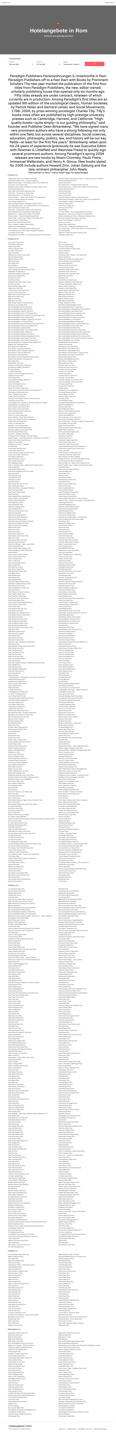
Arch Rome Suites (14, 280)
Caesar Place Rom (14, 926)
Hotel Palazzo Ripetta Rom (17, 201)
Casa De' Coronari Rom (66, 377)
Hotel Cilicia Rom (64, 1003)
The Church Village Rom (66, 1228)
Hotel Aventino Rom (14, 978)
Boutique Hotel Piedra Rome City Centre (71, 924)
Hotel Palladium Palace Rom (67, 594)
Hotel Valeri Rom (13, 1161)
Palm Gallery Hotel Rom (16, 1195)
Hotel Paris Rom (13, 1101)
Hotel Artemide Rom (14, 475)
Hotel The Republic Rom (66, 656)
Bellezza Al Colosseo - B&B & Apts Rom (21, 1345)
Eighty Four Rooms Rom (66, 425)
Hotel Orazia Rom (14, 1095)
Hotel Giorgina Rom (14, 1281)
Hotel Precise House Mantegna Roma (20, 602)
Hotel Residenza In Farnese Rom (69, 621)
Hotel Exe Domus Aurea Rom (67, 1030)
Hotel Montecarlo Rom (65, 1084)
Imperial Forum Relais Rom (17, 681)
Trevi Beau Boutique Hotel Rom (68, 1236)
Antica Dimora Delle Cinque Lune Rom (20, 899)
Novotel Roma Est (14, 735)
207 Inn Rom (62, 242)
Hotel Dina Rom (13, 1022)
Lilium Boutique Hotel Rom (16, 1178)
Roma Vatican (12, 789)
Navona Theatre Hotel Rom (17, 1190)
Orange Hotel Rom (64, 742)
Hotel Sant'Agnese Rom (16, 1385)
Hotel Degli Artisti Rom (65, 502)
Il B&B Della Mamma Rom (16, 679)
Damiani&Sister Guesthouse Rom (19, 405)
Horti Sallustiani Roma (15, 463)
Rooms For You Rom (65, 1321)
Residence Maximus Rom (66, 1205)
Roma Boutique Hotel (15, 785)
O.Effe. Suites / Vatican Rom (17, 740)
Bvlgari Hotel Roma (64, 183)
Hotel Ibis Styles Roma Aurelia (68, 540)
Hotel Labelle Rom (64, 1283)
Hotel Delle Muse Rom (65, 1018)
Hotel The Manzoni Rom (16, 1389)
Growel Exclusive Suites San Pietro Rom (21, 452)
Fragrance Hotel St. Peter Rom (68, 951)
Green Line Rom (63, 450)
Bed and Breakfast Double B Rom (19, 909)
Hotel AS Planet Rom (65, 1263)
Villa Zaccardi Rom (14, 877)
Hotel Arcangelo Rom (65, 974)
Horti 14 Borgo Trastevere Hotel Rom (70, 461)
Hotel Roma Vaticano (65, 1302)
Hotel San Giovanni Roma (66, 640)
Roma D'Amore (13, 787)
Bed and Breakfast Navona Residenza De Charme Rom (26, 323)
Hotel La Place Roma (15, 559)
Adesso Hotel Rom (64, 251)
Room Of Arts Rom (14, 802)
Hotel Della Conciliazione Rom (68, 509)
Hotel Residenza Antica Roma (17, 619)
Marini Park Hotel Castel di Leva (68, 1182)
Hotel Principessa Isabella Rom (68, 604)
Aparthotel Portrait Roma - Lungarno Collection (23, 180)
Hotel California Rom (15, 986)
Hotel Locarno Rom (64, 195)
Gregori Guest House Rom (67, 957)
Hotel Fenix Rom (63, 527)
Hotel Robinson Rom (15, 1302)
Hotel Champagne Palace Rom (68, 492)
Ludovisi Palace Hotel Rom (67, 706)
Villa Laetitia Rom (64, 875)
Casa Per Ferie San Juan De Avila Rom (21, 930)
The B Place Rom (64, 1226)
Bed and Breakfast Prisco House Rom (70, 325)
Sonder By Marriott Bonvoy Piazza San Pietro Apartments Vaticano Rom (31, 819)
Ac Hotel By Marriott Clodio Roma (69, 248)
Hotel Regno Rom (14, 1115)
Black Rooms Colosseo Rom (67, 361)
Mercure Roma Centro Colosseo (18, 717)
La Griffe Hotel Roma (15, 690)
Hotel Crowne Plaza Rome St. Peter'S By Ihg (72, 498)
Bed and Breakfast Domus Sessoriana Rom (72, 907)
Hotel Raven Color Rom (15, 611)
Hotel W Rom (62, 210)
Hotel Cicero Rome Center (67, 494)
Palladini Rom (12, 1403)
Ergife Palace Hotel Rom (66, 430)
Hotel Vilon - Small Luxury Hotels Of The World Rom (25, 210)
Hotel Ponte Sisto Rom (65, 600)
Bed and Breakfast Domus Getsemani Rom (22, 907)
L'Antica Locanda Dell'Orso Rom (18, 1174)
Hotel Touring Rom (64, 1310)
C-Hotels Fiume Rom (15, 371)
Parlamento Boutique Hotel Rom (68, 1195)
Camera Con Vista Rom (66, 371)
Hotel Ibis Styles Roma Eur (16, 542)
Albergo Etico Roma (14, 895)
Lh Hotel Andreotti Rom (15, 1176)
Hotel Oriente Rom (64, 1292)
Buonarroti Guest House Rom (68, 367)
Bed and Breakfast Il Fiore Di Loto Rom (20, 1343)
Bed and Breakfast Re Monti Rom (69, 328)
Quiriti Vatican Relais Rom (16, 764)
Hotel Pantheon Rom (65, 596)
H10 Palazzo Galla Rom (16, 457)
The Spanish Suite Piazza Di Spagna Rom (72, 1234)
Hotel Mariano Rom (64, 1074)
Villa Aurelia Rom (13, 1242)
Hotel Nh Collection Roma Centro (19, 581)
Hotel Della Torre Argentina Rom (68, 1016)
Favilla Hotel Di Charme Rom (67, 947)
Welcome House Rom (15, 881)
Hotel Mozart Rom (14, 577)
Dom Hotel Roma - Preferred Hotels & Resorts (73, 185)
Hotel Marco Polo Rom (15, 1074)
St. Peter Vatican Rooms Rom (17, 823)
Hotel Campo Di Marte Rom (67, 484)
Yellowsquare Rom (14, 1416)
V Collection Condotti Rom (16, 1412)
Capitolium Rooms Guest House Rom (20, 1347)
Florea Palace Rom (14, 1351)
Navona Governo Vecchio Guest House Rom (72, 1317)
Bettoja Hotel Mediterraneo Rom (68, 359)
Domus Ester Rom (14, 943)
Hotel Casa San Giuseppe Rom (18, 995)
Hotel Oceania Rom (14, 1292)
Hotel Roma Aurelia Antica (16, 631)
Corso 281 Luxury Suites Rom (17, 185)
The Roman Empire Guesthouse (18, 846)
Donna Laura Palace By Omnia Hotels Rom (22, 419)
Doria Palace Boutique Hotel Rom (69, 419)
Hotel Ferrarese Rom (15, 1275)
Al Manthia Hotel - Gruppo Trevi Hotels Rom (72, 255)
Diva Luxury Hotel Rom (15, 413)
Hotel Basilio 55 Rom (15, 980)
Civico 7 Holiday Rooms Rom (17, 394)
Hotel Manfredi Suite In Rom (67, 1072)
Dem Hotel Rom (13, 1258)
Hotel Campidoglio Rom (15, 989)
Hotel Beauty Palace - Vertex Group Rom (21, 1265)
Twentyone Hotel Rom (15, 860)
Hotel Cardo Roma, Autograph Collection (21, 488)
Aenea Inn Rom (63, 253)
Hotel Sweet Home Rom (66, 1306)
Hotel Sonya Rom (13, 1145)
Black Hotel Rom (13, 361)
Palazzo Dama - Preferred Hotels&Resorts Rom (23, 216)
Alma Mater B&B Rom (65, 263)
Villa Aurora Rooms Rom (66, 873)
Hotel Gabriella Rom (65, 1036)
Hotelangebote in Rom (59, 31)
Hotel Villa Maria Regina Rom (17, 669)
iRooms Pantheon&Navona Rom (68, 683)
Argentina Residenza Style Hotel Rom (70, 282)
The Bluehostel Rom (14, 835)
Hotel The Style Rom (65, 658)
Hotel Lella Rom (13, 1285)
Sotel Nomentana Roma (16, 1224)
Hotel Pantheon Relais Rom (17, 596)
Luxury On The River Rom (66, 708)
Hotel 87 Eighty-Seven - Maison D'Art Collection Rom (75, 465)
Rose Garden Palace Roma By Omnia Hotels (22, 804)
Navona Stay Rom (14, 1319)
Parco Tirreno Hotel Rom (16, 754)
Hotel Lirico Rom (13, 1070)
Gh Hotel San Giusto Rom (16, 953)
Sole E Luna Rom (64, 817)
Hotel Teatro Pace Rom (65, 1147)
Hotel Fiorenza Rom (14, 1370)
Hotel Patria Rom (64, 1101)
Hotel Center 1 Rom (14, 1001)
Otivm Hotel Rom (64, 744)
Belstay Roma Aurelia (65, 344)
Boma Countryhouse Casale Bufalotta (70, 920)
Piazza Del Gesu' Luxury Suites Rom (70, 1319)
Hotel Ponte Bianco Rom (16, 1107)
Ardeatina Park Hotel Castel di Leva (19, 282)
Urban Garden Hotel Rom (66, 1238)
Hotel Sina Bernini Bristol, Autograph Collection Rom (25, 203)
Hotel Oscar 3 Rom (64, 1095)
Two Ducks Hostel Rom (66, 1410)
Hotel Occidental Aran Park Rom (18, 588)
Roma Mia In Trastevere (66, 787)
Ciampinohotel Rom (64, 934)
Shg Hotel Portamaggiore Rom (68, 1220)
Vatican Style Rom (64, 866)
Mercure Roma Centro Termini (68, 717)
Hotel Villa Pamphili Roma (66, 669)
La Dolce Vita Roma (64, 1174)
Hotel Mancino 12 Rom (15, 567)
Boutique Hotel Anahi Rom (16, 922)
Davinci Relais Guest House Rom (19, 407)
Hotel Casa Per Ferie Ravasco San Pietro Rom (23, 993)
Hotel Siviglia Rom (14, 1143)
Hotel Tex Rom (13, 1151)
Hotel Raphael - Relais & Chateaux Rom (71, 201)
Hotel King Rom (13, 1061)
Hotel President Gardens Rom (68, 602)
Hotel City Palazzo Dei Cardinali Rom (70, 1005)
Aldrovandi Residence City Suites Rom (70, 259)
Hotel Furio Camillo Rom (16, 1036)
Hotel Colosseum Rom (15, 1007)
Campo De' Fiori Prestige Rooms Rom (20, 373)
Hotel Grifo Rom (63, 1047)
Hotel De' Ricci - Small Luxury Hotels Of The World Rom (76, 500)
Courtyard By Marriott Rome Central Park (71, 402)
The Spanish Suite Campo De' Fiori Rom (21, 1234)
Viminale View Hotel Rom (66, 1244)
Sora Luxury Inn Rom (15, 821)
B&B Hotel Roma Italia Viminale (68, 1254)
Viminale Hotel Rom (64, 877)
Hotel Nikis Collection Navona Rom (19, 583)
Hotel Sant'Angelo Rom (15, 1132)
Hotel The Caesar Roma (16, 652)
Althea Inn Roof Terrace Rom (67, 265)
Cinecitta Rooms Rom (15, 937)
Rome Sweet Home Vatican (17, 1213)
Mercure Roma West (65, 719)
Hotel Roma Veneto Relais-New (68, 1122)
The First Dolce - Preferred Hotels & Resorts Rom (24, 228)
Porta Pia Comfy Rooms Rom (68, 758)
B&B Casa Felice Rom (15, 1335)
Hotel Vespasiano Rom (65, 665)
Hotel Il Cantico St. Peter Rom (17, 1053)
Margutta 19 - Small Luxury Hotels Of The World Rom (75, 214)
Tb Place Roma (63, 831)
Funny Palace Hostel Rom (16, 1356)
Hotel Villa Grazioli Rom (66, 667)
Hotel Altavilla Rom (64, 1260)
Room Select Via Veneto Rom (68, 802)
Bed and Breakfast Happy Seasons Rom (71, 1341)
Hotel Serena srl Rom (65, 1138)
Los (94, 64)
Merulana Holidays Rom (16, 721)
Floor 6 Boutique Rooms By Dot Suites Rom (22, 949)
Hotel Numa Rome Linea (16, 1093)
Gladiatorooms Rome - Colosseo (18, 444)
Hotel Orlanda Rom (14, 1294)
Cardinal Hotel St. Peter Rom (67, 375)
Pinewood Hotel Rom (65, 756)
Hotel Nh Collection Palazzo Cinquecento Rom (73, 197)
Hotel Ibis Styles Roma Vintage (68, 542)
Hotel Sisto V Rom (64, 1140)
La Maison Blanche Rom (66, 1395)
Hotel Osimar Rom (14, 1097)
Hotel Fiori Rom (13, 1279)
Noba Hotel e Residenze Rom (17, 1192)
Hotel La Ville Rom (14, 561)
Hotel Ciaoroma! (13, 494)
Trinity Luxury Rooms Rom (67, 858)
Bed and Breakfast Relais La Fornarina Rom (22, 914)
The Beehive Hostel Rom (66, 1408)
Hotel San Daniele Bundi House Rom (70, 1126)
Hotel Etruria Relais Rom (66, 523)
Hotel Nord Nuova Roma (66, 1088)
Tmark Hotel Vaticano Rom (16, 850)
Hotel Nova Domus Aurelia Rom (18, 1091)
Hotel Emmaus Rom (14, 1028)
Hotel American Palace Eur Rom (68, 469)
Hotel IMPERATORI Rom (66, 548)
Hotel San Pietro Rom (65, 1128)
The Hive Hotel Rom (14, 839)
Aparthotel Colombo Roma (16, 271)
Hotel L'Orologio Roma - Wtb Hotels (69, 554)
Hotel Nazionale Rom (65, 579)
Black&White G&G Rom (15, 363)
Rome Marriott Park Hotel (16, 796)
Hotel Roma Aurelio (14, 1122)
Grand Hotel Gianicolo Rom (17, 448)
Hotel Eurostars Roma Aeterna (18, 525)
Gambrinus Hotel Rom (65, 436)
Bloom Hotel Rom (64, 918)
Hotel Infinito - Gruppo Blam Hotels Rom (21, 1057)
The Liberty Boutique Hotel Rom (68, 841)
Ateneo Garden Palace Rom (17, 286)
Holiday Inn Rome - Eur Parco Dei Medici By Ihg (73, 459)
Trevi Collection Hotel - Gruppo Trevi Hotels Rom (23, 854)
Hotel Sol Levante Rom (15, 1387)
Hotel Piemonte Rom (65, 1105)
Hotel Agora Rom (13, 968)
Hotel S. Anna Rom (64, 1124)
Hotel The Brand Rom (15, 650)
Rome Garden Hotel (14, 1211)
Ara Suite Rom (63, 278)
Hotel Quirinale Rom (65, 606)
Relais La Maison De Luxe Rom (18, 771)
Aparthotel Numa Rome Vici (67, 271)
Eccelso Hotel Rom (14, 945)
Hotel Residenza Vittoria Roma (68, 623)
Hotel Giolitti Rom (64, 1043)
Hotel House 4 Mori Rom (66, 538)
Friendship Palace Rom (66, 1353)
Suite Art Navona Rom (65, 825)
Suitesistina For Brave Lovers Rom (19, 831)
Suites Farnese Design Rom (17, 829)
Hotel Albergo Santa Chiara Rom (69, 968)
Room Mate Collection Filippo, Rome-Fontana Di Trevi (25, 800)
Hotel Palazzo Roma (65, 1381)
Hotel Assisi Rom (13, 976)
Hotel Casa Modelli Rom (66, 488)
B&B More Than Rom (15, 301)
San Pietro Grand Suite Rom (67, 806)
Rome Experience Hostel (66, 1405)
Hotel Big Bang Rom (65, 1265)
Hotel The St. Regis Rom (66, 205)
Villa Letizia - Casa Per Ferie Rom (19, 1244)
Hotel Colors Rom (64, 1269)
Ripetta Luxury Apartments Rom (68, 781)
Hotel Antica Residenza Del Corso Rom (20, 471)
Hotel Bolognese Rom (15, 1267)
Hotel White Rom (63, 673)
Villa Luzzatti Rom (64, 1414)
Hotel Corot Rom (13, 1011)
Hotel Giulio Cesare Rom (16, 534)
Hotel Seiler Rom (13, 1306)
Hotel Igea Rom (63, 1051)
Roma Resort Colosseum (16, 1209)
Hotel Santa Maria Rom (66, 1132)
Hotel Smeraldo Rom (65, 1143)
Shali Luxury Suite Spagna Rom (68, 812)
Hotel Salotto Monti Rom (16, 1126)
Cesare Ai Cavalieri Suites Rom (18, 388)
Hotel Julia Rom (63, 1057)
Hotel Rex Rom (63, 625)
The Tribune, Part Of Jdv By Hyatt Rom (20, 848)
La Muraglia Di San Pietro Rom (18, 692)
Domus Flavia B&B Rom (66, 415)
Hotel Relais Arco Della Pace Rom (69, 1115)
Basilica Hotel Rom (14, 905)
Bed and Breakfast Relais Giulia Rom (20, 332)
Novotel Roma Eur (64, 735)
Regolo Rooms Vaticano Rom (68, 767)
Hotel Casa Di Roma (14, 1368)
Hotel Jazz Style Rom (65, 552)
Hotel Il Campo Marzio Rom (67, 544)
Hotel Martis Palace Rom (16, 569)
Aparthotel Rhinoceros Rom (67, 180)
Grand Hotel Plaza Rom (66, 189)
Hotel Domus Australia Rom (17, 515)
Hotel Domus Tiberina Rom (67, 1271)
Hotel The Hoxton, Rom (15, 656)
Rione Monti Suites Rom (16, 781)
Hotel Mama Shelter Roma (67, 565)
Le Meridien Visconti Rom (66, 692)
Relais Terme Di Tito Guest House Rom (71, 1403)
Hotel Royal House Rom (66, 638)
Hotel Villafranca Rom (65, 671)
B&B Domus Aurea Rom (16, 296)
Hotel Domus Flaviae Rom (66, 515)
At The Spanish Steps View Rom (18, 1254)
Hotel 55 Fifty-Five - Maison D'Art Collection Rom (74, 463)
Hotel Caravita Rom (64, 191)
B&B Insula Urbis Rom (15, 1339)
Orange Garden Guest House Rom (19, 742)
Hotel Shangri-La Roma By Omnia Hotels (21, 646)
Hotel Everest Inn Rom (15, 1273)
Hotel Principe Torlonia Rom (17, 604)
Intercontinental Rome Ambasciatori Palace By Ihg (24, 212)
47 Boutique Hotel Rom (15, 244)
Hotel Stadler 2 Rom (65, 1387)
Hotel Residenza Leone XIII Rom (69, 1383)
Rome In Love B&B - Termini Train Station (71, 1211)
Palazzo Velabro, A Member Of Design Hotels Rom (74, 750)
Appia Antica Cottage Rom (16, 276)
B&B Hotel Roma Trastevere (67, 901)
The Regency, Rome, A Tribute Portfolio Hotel (73, 844)
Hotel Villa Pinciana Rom (16, 671)
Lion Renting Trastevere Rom (67, 1178)
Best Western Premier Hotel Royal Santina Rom (23, 357)
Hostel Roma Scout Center (67, 1362)
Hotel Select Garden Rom (66, 1136)
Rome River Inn (63, 796)
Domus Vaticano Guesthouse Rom (69, 1349)
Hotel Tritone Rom (64, 1157)
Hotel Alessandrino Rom (16, 970)
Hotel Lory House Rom (65, 563)
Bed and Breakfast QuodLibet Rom (19, 328)
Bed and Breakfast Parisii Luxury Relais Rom (22, 325)
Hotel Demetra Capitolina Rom (18, 1271)
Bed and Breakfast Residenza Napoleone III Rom (24, 336)
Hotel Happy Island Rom (16, 1372)
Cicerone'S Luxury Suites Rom (68, 390)
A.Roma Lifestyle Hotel (15, 248)
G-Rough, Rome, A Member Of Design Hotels (22, 436)
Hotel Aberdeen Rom (15, 966)
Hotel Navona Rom (14, 1088)
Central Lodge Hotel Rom (66, 932)
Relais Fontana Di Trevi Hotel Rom (19, 1203)
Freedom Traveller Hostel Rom (18, 1353)
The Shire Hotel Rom (65, 1232)
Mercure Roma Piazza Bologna (18, 1184)
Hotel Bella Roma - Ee (65, 1366)
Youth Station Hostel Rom (66, 1416)
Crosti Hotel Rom (64, 939)
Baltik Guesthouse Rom (15, 1256)
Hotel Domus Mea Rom (15, 1024)
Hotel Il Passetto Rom (65, 546)
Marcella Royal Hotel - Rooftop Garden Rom (22, 712)
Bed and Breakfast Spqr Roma (68, 1343)
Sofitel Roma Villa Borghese (17, 226)
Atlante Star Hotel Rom (15, 288)
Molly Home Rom (13, 725)
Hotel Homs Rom (13, 538)
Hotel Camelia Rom (64, 986)
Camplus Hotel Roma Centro (67, 926)
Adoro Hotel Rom (13, 253)
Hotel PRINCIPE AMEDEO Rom (68, 1300)
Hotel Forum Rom (14, 529)
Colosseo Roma (63, 398)
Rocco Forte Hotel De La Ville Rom (69, 220)
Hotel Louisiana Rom (65, 1376)
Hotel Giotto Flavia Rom (66, 1281)
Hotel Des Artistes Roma (16, 1020)
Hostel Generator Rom (65, 1358)
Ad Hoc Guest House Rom (16, 891)
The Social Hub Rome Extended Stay (70, 846)
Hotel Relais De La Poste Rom (18, 1118)
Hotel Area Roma (13, 473)
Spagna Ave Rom (64, 821)
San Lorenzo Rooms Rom (66, 1217)
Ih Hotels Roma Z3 (64, 677)
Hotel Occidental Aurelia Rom (67, 588)
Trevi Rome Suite (13, 856)
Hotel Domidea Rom (14, 513)
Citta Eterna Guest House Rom (18, 392)
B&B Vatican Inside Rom (66, 301)
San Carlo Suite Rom (15, 806)
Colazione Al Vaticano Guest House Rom (71, 937)
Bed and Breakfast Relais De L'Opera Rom (72, 330)
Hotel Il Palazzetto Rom (15, 546)
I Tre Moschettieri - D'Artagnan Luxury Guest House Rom (26, 677)
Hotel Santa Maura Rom (16, 1134)
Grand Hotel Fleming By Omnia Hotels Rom (72, 446)
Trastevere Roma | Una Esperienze (69, 852)
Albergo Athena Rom (15, 893)
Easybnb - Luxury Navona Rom (18, 425)
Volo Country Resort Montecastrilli (19, 879)
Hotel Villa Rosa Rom (15, 1167)
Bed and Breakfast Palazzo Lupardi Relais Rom (73, 323)
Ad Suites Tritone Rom (15, 251)
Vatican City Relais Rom (16, 866)
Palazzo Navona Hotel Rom (17, 748)
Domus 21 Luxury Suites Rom (17, 415)
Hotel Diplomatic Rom (65, 1022)
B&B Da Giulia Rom (64, 1335)
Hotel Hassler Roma (64, 193)
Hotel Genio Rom (64, 529)
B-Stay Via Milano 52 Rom (66, 303)
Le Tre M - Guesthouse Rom (17, 694)
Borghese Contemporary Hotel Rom (19, 365)
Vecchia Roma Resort (15, 869)
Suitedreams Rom (64, 827)
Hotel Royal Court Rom (15, 638)
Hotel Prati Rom (63, 1298)
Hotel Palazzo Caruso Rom (67, 592)
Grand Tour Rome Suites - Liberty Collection (22, 957)
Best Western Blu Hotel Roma (68, 346)
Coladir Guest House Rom (16, 396)
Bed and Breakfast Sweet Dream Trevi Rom (22, 338)
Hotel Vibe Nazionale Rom (16, 1165)
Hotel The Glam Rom (15, 654)
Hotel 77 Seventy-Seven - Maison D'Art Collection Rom (26, 465)
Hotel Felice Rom (64, 1273)
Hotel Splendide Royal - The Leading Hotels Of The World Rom (28, 205)
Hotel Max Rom (63, 1076)
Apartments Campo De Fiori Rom (69, 1333)
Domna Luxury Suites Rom (67, 413)
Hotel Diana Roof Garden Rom (18, 511)
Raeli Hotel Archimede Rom (67, 764)
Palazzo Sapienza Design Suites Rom (70, 748)
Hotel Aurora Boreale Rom (16, 1366)
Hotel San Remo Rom (15, 1130)
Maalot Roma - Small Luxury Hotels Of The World (24, 214)
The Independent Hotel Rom (67, 839)
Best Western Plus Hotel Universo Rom (71, 355)
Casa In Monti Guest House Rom (69, 1347)
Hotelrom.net (6, 2)
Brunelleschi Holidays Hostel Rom (19, 367)
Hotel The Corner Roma (66, 652)
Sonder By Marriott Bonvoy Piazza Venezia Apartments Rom (27, 1222)
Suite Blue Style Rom (15, 827)
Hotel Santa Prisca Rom (66, 1304)
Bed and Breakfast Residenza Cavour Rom (72, 914)
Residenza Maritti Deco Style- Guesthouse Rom (23, 777)
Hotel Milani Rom (64, 1080)
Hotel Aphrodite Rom (65, 471)
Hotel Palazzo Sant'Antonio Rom (18, 1099)
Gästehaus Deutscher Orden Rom (69, 454)
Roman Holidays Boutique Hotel (68, 789)
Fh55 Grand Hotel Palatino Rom (68, 432)
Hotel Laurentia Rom (14, 1068)
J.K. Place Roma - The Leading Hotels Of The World (75, 212)
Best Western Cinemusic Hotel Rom (19, 348)
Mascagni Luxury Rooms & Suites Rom (20, 715)
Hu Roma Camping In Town (17, 1313)
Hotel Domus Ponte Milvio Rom (18, 517)
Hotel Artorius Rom (14, 1263)
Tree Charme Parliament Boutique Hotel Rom (22, 1236)
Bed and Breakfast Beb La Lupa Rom (70, 307)
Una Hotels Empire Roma (16, 862)
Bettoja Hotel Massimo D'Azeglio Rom (20, 359)
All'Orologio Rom (13, 263)
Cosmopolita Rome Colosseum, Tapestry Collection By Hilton (27, 402)
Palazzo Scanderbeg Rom (16, 750)
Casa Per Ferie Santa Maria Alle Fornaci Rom (73, 930)
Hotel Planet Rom (64, 1296)
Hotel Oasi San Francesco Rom (68, 1093)
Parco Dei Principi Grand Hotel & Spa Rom (72, 218)
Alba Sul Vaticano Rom (15, 257)
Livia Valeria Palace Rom (16, 704)
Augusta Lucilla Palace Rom (67, 288)
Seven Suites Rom (14, 812)
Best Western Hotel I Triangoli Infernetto (21, 350)
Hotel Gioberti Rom (64, 531)
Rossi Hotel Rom (13, 1323)
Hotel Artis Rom (63, 475)
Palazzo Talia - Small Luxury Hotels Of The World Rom (25, 218)
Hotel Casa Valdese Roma (66, 997)
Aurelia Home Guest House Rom (18, 290)
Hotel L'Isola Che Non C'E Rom (18, 554)
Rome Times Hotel (14, 798)
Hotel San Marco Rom (15, 1128)
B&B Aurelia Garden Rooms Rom (19, 294)
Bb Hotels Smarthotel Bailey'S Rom (69, 305)
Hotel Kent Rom (63, 1059)
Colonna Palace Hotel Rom (67, 396)
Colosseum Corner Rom (16, 400)
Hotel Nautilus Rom (64, 1086)
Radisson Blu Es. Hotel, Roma (18, 220)
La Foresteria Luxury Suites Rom (69, 688)
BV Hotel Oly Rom (14, 369)
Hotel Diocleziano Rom (65, 511)
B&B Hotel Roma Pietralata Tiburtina (70, 899)
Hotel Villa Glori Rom (15, 667)
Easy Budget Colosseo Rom (67, 423)
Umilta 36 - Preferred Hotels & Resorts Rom (72, 232)
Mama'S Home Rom (65, 710)
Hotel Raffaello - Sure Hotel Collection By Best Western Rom (27, 1113)
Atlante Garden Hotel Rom (67, 286)
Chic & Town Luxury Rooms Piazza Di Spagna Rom (24, 390)
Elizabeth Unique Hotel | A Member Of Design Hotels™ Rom (27, 187)
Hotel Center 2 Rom (64, 1001)
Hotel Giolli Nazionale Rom (16, 1045)
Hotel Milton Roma (14, 573)
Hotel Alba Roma (63, 467)
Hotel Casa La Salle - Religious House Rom (72, 1368)
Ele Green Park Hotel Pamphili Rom (19, 427)
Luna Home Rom (13, 1399)
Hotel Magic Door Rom (65, 1070)
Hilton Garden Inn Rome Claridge (69, 457)
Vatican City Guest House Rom (18, 1240)
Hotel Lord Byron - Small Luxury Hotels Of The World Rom (27, 197)
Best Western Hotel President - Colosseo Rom (73, 353)
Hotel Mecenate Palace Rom (17, 571)
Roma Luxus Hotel (64, 222)
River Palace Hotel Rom (66, 783)
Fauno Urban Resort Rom (16, 947)
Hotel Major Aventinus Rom (17, 1378)
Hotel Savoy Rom (13, 644)
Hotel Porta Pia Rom (65, 1107)
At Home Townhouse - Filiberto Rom (70, 284)
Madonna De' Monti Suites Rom (18, 710)
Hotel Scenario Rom (64, 644)
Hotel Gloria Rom (64, 1370)
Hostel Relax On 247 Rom (16, 1362)
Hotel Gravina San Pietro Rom (18, 1047)
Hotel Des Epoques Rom (66, 1020)
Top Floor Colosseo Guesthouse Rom (70, 850)
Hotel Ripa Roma (13, 629)
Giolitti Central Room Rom (66, 442)
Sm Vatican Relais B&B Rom (17, 817)
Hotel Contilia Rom (14, 1009)
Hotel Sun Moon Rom (15, 1147)
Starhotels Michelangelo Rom (17, 825)
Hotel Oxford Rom (14, 590)
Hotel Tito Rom (13, 1153)
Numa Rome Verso (14, 737)
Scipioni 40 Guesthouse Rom (67, 810)
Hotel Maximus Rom (14, 1078)
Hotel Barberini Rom (14, 477)
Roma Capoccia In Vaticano (67, 785)
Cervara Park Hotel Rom (66, 386)
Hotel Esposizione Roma (16, 1030)
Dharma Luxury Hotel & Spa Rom (69, 411)
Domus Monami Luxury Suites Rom (69, 417)
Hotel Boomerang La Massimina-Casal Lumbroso (24, 982)
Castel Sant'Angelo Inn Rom (17, 384)
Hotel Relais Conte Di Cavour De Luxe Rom (72, 613)
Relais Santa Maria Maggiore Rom (69, 1203)
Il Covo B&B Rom (64, 679)
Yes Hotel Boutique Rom (16, 1247)
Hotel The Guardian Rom (66, 654)
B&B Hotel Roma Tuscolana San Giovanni (21, 903)
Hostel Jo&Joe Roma (15, 1360)
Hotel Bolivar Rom (64, 482)
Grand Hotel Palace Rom (16, 189)
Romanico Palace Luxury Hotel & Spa (20, 792)
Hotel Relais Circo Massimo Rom (18, 613)
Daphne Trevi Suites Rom (66, 941)
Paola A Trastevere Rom (66, 752)
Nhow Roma (12, 733)
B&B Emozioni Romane (66, 296)
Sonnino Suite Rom (64, 819)
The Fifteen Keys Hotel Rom (67, 837)
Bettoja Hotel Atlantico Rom (67, 357)
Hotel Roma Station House (67, 631)
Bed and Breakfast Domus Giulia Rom (70, 315)
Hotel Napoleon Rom (15, 579)
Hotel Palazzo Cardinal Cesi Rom (19, 592)
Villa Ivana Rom (63, 1242)
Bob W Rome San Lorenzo (16, 920)
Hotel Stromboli (63, 1145)
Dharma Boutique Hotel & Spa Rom (19, 411)
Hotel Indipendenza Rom (66, 1374)
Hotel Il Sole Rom (13, 1055)
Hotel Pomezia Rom (14, 1298)
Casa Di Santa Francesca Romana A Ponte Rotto (24, 928)
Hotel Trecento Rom (14, 1155)
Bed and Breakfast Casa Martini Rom (70, 311)
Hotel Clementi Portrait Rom (67, 496)
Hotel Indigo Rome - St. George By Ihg (20, 195)
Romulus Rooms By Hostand (17, 1215)
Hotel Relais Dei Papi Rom (67, 1118)
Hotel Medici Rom (64, 1078)
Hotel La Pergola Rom (15, 1063)
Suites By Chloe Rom (65, 1224)
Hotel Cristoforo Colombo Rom (18, 498)
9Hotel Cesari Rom (14, 246)
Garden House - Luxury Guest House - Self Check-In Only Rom (28, 438)
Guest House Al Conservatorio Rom (69, 452)
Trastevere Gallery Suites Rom (18, 852)
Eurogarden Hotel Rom (65, 945)
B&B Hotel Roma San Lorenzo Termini (20, 901)
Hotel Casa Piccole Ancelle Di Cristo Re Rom (72, 993)
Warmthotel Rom (63, 879)
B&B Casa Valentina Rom (66, 294)
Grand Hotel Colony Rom (66, 955)
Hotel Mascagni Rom (65, 569)
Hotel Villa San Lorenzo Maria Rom (69, 1167)
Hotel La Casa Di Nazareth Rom (18, 1283)
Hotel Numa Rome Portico (16, 586)
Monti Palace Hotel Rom (66, 725)
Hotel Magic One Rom (15, 1072)
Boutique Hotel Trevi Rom (66, 365)
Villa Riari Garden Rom (65, 235)
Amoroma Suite (13, 897)
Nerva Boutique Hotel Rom (67, 1190)
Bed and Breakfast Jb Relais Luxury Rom (71, 317)
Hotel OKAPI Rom (14, 1381)
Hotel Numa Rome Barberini (67, 1091)
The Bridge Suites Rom (65, 835)
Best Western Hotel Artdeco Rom (69, 348)
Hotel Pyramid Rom (64, 1111)
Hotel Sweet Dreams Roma (67, 646)
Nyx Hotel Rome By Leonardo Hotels (70, 737)
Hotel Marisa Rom (14, 1076)
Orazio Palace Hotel (14, 744)
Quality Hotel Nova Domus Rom (68, 762)
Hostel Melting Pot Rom (66, 1360)
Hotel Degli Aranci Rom (15, 502)
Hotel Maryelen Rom (14, 1290)
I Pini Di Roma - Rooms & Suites (68, 1313)
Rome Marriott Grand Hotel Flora (69, 794)
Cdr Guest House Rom (15, 386)
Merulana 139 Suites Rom (66, 1184)
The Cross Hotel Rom (15, 1230)
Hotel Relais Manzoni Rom (16, 1120)
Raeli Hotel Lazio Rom (15, 1199)
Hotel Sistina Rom (64, 1385)
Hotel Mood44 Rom (14, 575)
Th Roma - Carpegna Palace (67, 833)
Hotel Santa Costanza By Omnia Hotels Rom (72, 642)
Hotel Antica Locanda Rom (16, 972)
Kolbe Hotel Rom (13, 688)
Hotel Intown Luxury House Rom (68, 550)
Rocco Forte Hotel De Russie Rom (19, 222)
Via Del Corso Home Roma (67, 871)
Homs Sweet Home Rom (16, 461)
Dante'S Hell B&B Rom (65, 405)
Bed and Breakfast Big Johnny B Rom (20, 309)
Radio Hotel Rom (13, 1321)
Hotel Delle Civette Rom (16, 1018)
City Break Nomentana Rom (67, 392)
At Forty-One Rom (14, 284)
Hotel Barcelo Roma (64, 477)
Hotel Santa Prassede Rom (17, 1304)
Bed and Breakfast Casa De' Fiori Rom (20, 311)
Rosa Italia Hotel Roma (15, 1217)
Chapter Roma (63, 388)
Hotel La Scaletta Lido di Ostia (18, 1066)
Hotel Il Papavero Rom (15, 1374)
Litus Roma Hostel (64, 1397)
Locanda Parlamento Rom (66, 704)
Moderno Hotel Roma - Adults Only (69, 723)
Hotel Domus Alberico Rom (67, 513)
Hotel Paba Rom (63, 1294)
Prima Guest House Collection (18, 762)
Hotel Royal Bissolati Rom (66, 635)
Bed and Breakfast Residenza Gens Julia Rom (73, 334)
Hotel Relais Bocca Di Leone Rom (69, 611)
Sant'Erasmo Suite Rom (16, 810)
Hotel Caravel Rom (64, 486)
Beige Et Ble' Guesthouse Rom (18, 344)
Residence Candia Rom (15, 1205)
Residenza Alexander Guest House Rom (21, 775)
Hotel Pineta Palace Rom (16, 600)
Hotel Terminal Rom (64, 1149)
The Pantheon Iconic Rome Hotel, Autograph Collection (26, 230)
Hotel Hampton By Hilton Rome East (20, 1049)
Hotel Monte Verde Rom (16, 1084)
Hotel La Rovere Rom (65, 559)
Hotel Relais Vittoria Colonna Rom (69, 617)
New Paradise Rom (14, 731)
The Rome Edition (64, 230)
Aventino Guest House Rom (17, 292)
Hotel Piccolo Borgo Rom (16, 1105)
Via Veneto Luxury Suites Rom (18, 873)
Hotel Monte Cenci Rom (66, 573)
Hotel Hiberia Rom (64, 1049)
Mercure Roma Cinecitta (16, 719)
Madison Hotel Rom (64, 1180)
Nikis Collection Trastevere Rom (68, 733)
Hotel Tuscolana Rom (15, 1159)
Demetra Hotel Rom (64, 407)
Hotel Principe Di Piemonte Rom (68, 1109)
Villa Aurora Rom (63, 1325)
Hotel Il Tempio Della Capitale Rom (19, 548)
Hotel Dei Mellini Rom (15, 509)
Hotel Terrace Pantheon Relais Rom (70, 648)
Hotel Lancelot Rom (64, 1066)
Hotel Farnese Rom (14, 527)
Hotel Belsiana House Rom (67, 479)
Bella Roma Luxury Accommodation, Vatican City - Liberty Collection (30, 916)
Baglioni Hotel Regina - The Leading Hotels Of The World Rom (28, 183)
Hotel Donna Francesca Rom (17, 519)
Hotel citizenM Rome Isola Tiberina (19, 496)
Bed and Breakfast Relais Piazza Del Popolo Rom (74, 332)
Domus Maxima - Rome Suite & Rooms (20, 417)
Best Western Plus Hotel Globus (18, 918)
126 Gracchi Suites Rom (16, 242)
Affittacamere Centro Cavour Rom (19, 255)
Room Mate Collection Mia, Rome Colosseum (73, 800)
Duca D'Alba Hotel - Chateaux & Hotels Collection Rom (76, 421)
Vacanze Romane (14, 864)
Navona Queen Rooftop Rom (17, 729)
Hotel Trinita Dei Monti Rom (17, 1157)
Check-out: (39, 62)
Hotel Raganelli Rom (65, 608)
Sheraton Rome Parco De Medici (18, 814)
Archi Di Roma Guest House (67, 280)
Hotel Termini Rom (14, 1310)
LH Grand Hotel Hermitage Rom (18, 700)
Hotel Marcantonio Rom (15, 1288)
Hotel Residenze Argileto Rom (17, 625)
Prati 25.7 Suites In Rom (66, 760)
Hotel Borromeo (63, 982)
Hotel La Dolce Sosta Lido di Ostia (69, 1061)
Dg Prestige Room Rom (66, 409)
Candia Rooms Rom (65, 373)
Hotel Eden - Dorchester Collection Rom (21, 193)
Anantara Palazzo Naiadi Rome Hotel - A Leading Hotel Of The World (80, 178)
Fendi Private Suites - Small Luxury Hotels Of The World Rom (78, 187)
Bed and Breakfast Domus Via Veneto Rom (72, 1256)
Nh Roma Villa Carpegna (66, 731)
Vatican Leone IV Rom (15, 1325)
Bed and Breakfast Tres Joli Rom (69, 340)
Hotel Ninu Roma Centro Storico (68, 1378)
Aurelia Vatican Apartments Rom (68, 290)
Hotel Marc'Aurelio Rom (66, 567)
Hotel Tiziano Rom (14, 660)
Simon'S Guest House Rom (67, 814)
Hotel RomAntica (13, 1124)
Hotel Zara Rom (63, 1172)
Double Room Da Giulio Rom (17, 421)
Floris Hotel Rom (63, 949)
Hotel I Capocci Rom (65, 1372)
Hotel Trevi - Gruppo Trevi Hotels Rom (70, 1155)
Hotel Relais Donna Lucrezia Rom (19, 615)
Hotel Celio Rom (13, 999)
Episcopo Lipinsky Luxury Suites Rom (20, 430)
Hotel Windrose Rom (15, 1172)
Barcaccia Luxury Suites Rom (17, 305)
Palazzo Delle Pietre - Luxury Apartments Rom (73, 746)
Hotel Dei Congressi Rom (16, 506)
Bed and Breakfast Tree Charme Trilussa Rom (23, 340)
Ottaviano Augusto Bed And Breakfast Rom (72, 1401)
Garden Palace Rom (65, 438)
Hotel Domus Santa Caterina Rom (69, 1024)
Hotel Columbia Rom (65, 1007)
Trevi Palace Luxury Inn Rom (67, 854)
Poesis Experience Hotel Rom (17, 758)
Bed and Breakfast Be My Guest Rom (20, 307)
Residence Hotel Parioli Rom (67, 773)
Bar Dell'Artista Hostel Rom (67, 903)
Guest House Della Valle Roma (18, 454)
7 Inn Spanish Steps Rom (16, 889)
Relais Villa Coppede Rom (16, 773)
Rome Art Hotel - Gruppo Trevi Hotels (70, 792)
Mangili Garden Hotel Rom (16, 1182)
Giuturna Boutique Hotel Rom (17, 955)
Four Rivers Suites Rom (66, 434)
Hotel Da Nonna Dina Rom (16, 500)
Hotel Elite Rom (63, 1026)
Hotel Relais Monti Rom (66, 615)
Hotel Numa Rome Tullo (66, 586)
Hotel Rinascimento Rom (66, 627)
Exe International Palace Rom (17, 432)
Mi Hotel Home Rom (65, 721)
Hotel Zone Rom (13, 675)
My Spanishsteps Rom (65, 727)
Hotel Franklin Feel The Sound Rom (70, 1034)
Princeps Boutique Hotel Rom (17, 1197)
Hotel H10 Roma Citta (65, 536)
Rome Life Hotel (13, 794)
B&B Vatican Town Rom (15, 1341)
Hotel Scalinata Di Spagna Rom (68, 1134)
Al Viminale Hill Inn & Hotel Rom (68, 891)
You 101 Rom (62, 881)
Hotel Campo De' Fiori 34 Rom (18, 484)
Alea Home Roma (14, 261)
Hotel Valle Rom (63, 1161)
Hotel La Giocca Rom (65, 556)
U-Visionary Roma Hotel (16, 232)
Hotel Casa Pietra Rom (15, 490)
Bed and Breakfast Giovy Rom (68, 909)
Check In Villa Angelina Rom (17, 934)
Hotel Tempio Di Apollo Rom (67, 1308)
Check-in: (12, 62)
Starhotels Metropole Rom (66, 823)
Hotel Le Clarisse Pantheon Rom (69, 1068)
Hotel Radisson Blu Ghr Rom (17, 608)
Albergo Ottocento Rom (15, 259)
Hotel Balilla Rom (64, 978)
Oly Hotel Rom (63, 740)
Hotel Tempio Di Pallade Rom (17, 1149)
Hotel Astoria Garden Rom (66, 976)
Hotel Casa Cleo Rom (65, 1267)
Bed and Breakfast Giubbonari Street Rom (21, 912)
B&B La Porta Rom (14, 298)
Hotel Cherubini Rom (15, 1269)
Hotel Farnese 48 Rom (65, 525)
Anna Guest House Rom (66, 267)
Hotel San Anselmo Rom (16, 640)
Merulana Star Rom (14, 1186)
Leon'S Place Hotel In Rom (17, 696)
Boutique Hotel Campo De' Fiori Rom (70, 922)
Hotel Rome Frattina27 (65, 633)
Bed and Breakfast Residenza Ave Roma (21, 334)
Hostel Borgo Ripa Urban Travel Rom (20, 1358)
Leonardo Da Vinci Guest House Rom (70, 698)
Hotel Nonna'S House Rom (67, 583)
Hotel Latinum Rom (64, 561)
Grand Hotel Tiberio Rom (16, 450)
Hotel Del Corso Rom (15, 1016)
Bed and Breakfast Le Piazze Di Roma (20, 321)
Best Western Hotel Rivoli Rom (18, 355)
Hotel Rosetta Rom (14, 635)
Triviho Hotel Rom (14, 1238)
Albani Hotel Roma (64, 257)
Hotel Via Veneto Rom (65, 208)
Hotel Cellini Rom (64, 999)
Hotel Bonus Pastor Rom (66, 980)
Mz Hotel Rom (12, 1188)
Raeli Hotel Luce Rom (15, 767)
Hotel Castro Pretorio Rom (16, 492)
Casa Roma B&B (13, 382)
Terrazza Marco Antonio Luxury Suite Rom (21, 833)
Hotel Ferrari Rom (64, 1275)
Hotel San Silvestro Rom (66, 1130)
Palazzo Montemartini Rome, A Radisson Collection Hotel (76, 216)
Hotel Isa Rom (12, 552)
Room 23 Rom (63, 798)
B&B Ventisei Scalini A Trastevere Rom (20, 303)
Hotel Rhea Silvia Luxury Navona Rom (20, 627)
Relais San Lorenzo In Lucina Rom (69, 771)
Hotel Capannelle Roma (16, 486)
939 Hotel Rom (63, 889)
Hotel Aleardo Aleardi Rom (16, 469)
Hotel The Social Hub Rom (16, 658)
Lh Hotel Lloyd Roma (65, 1176)
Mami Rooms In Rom (65, 1315)
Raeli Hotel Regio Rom (15, 1201)
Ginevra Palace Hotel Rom (67, 953)
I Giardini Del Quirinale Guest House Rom (21, 1393)
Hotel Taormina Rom (14, 1308)
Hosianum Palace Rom (65, 962)
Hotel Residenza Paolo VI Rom (18, 623)
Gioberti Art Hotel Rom (15, 442)
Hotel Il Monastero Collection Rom (69, 1053)
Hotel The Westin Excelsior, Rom (18, 208)
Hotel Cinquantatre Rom (16, 1005)
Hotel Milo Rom (13, 1082)
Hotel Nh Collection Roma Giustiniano (70, 581)
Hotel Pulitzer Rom (14, 606)
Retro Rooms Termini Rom (67, 779)
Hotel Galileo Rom (14, 1038)
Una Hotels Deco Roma (66, 860)
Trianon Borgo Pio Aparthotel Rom (69, 856)
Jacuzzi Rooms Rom (14, 685)
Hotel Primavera (13, 1300)
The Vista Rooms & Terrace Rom (69, 848)
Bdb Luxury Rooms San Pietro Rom (69, 905)
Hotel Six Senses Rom (65, 203)
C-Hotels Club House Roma (67, 369)
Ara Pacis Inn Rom (14, 278)
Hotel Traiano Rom (64, 663)
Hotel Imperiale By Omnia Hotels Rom (20, 550)
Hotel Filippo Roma (64, 1277)
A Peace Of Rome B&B (65, 246)
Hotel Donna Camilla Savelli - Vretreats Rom (72, 517)
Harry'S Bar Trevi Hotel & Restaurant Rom (21, 191)
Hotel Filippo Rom (14, 1277)
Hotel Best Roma (13, 482)
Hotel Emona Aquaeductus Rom (18, 523)
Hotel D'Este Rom (14, 1014)
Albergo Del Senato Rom (66, 893)
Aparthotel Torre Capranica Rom (68, 273)
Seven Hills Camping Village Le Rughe (70, 1323)
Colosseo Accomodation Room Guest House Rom (24, 398)
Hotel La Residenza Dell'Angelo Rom (70, 1063)
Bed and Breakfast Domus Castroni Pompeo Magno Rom (26, 315)
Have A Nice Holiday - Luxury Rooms (70, 959)
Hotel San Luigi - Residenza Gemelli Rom (21, 642)
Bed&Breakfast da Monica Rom (68, 342)
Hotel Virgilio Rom (64, 1170)
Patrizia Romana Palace (66, 754)
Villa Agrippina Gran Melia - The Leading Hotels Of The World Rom (29, 235)
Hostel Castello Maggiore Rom (18, 964)
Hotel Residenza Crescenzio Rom (69, 619)
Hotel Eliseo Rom (64, 521)
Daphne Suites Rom (14, 941)
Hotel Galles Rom (64, 1038)
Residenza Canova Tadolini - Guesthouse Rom (73, 775)
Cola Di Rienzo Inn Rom (66, 394)
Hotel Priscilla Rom (14, 1111)
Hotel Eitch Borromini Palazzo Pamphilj (20, 521)
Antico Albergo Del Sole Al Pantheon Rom (21, 269)
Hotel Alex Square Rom (66, 970)
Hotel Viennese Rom (65, 1391)
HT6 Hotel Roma (63, 675)
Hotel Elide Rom (13, 1026)
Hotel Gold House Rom (65, 534)
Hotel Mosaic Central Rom (16, 1086)
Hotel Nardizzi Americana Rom (68, 1290)
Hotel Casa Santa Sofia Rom (67, 995)
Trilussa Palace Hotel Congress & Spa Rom (22, 858)
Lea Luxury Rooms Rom (66, 694)
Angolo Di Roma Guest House (18, 267)
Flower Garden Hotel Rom (16, 951)
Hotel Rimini (62, 1120)
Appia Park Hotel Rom (65, 276)
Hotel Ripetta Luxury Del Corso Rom (70, 629)
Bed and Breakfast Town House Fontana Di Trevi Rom (75, 338)
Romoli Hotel (62, 1213)
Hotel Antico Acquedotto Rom (67, 972)
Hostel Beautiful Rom (65, 1356)
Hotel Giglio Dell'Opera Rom (17, 1043)
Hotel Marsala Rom (64, 1288)
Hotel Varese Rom (14, 1163)
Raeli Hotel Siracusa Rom (66, 1201)
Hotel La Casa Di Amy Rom (17, 556)
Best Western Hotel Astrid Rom (68, 916)
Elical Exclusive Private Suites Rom (69, 427)
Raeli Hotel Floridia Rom (66, 1197)
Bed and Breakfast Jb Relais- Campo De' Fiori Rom (24, 319)
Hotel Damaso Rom (64, 1014)
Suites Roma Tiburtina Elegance (68, 829)
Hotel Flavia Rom (64, 1032)
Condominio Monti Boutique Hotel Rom (20, 939)
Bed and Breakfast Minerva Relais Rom (71, 321)
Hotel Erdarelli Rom (64, 1028)
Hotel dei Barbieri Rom (15, 504)
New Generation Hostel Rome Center (70, 1399)
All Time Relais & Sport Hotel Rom (69, 261)
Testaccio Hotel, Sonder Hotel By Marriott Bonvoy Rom (25, 1226)
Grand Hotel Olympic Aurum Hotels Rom (71, 448)
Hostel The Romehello (15, 1364)
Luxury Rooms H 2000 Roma (17, 1180)
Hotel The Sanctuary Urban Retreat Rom (71, 1151)
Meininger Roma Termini (16, 1317)
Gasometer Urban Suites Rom (68, 440)
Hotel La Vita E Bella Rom (16, 1376)
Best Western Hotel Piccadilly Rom (19, 353)
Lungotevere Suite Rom (15, 708)
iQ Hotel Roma (63, 681)
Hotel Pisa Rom (13, 1383)
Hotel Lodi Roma (63, 1285)
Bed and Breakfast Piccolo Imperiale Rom (71, 912)
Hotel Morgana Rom (64, 575)
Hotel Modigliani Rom (65, 1082)
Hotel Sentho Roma (14, 1138)
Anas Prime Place (64, 897)
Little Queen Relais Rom (16, 702)
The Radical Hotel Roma (16, 1232)
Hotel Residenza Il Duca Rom (17, 621)
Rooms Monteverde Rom (66, 1215)
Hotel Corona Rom (64, 1009)
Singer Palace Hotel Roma (67, 224)
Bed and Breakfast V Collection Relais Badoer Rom (24, 342)
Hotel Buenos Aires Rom (66, 984)
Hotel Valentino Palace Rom (67, 1159)
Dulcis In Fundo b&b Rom (16, 423)
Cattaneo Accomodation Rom (17, 1349)
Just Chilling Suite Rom (65, 685)
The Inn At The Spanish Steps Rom (69, 1230)
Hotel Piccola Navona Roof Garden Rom (71, 598)
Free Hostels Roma (64, 1351)
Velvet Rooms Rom (14, 871)
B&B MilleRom (63, 1339)
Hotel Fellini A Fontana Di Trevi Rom (19, 1032)
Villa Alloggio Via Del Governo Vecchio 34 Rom (73, 1412)
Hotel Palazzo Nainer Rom (16, 594)
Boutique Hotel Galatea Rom (17, 924)
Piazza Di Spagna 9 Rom (16, 756)
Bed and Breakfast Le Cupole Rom (69, 319)
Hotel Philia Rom (13, 1103)
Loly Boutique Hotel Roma (16, 706)
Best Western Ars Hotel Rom (17, 346)
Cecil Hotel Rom (13, 932)
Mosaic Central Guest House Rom (69, 1186)
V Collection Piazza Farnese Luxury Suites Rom (73, 862)
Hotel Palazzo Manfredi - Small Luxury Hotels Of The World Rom (79, 199)
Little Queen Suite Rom (65, 702)
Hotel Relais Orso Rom (15, 617)
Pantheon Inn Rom (14, 752)
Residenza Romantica (65, 1207)
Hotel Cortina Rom (64, 1011)
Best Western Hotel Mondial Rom (69, 350)
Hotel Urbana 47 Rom (15, 1391)
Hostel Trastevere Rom (65, 1364)
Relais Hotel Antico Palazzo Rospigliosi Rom (72, 769)
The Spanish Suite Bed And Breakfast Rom (22, 1410)
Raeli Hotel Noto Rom (65, 1199)
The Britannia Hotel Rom (16, 837)
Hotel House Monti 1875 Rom (17, 540)
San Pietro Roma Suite (15, 808)
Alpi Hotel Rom (13, 265)
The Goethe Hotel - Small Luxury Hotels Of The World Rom (77, 228)
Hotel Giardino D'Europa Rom (68, 1041)
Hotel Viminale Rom (14, 673)
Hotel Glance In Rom (65, 1045)
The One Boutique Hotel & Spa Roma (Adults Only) (24, 844)
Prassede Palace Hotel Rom (17, 760)
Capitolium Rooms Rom (15, 375)
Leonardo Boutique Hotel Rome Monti (70, 696)
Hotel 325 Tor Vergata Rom (67, 964)
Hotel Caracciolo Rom (15, 991)
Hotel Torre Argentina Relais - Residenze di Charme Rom (26, 663)
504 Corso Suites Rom (65, 244)
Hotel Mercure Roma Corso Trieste (69, 571)
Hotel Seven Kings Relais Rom (18, 1140)
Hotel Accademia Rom (65, 966)
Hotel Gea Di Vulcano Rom (17, 1041)
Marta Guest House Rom (66, 712)
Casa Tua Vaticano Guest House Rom (70, 382)
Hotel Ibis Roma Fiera (15, 1051)
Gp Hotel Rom (12, 446)
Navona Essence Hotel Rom (67, 1188)
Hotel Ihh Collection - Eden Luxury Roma (21, 544)
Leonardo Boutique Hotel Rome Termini (21, 698)
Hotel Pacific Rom (64, 1097)
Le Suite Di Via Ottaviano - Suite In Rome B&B (23, 1315)
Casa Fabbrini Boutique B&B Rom (19, 380)
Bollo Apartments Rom (65, 363)
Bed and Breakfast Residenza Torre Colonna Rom (74, 336)
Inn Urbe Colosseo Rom (66, 1393)
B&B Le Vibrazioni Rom (66, 298)
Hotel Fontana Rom (14, 1034)
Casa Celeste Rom (14, 377)
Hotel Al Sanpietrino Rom (16, 1260)
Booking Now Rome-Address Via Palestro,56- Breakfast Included (79, 1345)
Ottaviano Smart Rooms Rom (17, 746)
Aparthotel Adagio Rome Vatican (68, 269)
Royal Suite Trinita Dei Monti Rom (69, 804)
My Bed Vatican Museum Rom (18, 727)
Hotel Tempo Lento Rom (16, 648)
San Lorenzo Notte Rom (16, 1408)
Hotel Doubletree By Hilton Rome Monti (71, 519)
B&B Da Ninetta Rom (15, 1337)
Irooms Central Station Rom (17, 683)
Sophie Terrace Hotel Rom (66, 1222)
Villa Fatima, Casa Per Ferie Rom (19, 875)
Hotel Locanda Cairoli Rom (16, 563)
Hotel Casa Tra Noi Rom (16, 997)
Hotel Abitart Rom (13, 467)
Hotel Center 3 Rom (14, 1003)
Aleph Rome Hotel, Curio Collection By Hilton (22, 178)
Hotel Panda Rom (14, 1296)
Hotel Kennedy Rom (14, 1059)
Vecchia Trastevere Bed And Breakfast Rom (72, 869)
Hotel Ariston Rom (64, 473)
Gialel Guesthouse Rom (66, 1258)
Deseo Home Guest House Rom (18, 409)
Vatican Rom (62, 1240)
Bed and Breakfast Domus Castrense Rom (72, 313)
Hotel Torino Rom (64, 660)
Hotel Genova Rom (14, 531)
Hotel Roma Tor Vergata (16, 633)
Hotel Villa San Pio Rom (16, 1170)
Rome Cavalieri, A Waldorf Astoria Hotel (21, 224)
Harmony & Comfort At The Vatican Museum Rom (24, 959)
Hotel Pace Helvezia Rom (66, 590)
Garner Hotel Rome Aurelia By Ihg (19, 440)
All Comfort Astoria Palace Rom (68, 895)
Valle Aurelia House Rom (66, 864)
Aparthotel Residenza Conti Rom (18, 273)
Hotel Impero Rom (64, 1055)
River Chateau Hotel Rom (16, 783)
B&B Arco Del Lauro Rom (66, 292)
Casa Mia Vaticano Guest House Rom (70, 380)
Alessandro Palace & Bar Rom (18, 1333)
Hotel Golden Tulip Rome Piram (18, 536)
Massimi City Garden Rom (66, 715)
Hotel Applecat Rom (14, 974)
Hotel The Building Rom (66, 650)
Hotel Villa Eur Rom (64, 1165)
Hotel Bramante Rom (15, 984)
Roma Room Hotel (64, 1209)
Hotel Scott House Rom (15, 1136)
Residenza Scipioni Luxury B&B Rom (20, 779)
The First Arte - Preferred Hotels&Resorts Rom (73, 226)
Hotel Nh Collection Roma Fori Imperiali (21, 199)
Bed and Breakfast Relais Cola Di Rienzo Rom (23, 330)
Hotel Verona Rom (64, 1163)
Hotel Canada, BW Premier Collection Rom (72, 989)
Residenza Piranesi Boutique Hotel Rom (71, 777)
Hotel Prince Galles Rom (16, 1109)
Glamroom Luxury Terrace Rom (68, 444)
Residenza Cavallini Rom (16, 1207)
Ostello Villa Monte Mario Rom (68, 1192)
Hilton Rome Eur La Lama (16, 459)
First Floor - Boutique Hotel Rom (18, 434)
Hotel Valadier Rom (14, 665)
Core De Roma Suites (65, 400)
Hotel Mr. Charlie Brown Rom (67, 577)
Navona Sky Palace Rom (66, 729)
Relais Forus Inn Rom (15, 769)
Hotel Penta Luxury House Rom (18, 598)
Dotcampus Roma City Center (68, 943)
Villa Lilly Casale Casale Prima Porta (20, 1414)
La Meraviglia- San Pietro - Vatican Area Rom (73, 690)
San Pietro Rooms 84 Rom (67, 808)
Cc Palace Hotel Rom (65, 384)
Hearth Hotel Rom (14, 962)
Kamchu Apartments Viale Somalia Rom (21, 1395)
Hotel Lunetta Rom (14, 565)
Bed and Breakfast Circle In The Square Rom (22, 313)
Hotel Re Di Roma (64, 1113)
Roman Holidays (13, 1405)
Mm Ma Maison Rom (15, 723)
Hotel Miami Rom (13, 1080)
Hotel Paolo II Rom (64, 1099)
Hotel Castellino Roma (65, 490)
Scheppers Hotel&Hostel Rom (17, 1220)
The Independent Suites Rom (17, 841)
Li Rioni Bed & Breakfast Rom (17, 1397)
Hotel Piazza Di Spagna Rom (67, 1103)
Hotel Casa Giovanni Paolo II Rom (69, 991)
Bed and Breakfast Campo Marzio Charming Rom (74, 309)
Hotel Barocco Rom (14, 479)
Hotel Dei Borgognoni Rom (67, 504)
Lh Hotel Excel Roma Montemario (69, 700)
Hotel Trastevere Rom (65, 1153)
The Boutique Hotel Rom (16, 1228)
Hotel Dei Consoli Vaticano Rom (68, 506)
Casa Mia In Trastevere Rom (67, 928)
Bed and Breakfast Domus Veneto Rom (20, 317)
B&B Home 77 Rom (64, 1337)
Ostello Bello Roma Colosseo (17, 1401)
